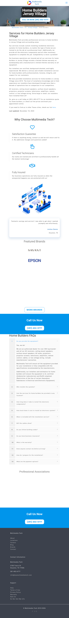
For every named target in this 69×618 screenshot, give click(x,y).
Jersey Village (32, 27)
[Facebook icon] (32, 611)
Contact (13, 549)
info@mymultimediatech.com (21, 575)
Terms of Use (15, 590)
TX (25, 27)
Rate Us (13, 596)
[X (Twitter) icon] (34, 611)
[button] (34, 361)
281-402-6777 (15, 571)
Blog (12, 545)
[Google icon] (36, 611)
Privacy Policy (15, 592)
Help (12, 588)
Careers (13, 542)
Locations (14, 540)
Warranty (13, 594)
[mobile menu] (66, 2)
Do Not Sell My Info (17, 599)
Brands (12, 547)
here (54, 107)
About (12, 538)
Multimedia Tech (17, 27)
